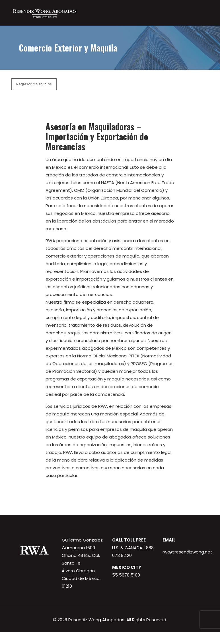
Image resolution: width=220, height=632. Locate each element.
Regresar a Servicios (34, 84)
